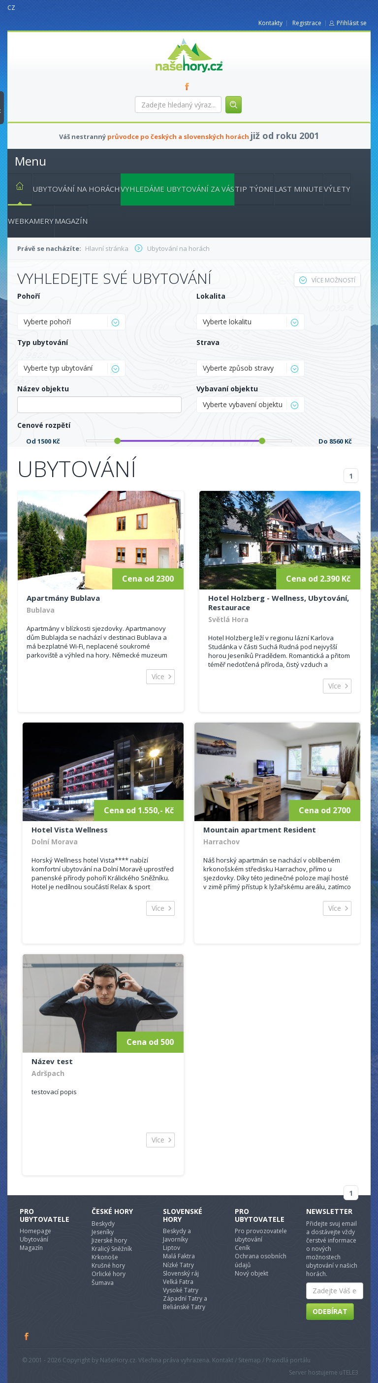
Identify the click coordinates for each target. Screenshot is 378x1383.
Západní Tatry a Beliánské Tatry (185, 1302)
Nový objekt (251, 1273)
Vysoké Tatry (180, 1290)
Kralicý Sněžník (112, 1249)
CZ (11, 7)
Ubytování (34, 1239)
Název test (52, 1061)
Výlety (337, 189)
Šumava (103, 1283)
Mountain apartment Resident (259, 829)
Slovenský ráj (181, 1273)
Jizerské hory (109, 1240)
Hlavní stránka (16, 188)
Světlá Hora (228, 619)
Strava (208, 342)
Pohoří (28, 296)
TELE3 (350, 1372)
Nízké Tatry (178, 1265)
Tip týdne (254, 189)
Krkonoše (105, 1257)
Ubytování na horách (76, 189)
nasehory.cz (171, 38)
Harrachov (221, 841)
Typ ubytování (42, 342)
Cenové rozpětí (43, 425)
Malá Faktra (179, 1256)
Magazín (71, 221)
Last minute (299, 189)
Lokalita (210, 296)
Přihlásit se (352, 23)
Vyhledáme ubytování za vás (177, 189)
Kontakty (270, 23)
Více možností (327, 280)
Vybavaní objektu (227, 388)
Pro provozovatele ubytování (261, 1235)
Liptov (171, 1248)
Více (158, 676)
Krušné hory (108, 1265)
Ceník (242, 1248)
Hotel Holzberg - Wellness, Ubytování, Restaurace (278, 602)
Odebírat (330, 1311)
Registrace (306, 23)
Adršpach (48, 1073)
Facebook (27, 1336)
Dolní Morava (55, 841)
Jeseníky (103, 1232)
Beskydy (103, 1223)
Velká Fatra (178, 1282)
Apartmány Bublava (63, 598)
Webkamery (31, 221)
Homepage (35, 1231)
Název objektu (43, 388)
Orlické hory (109, 1274)
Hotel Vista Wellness (70, 829)
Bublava (41, 610)
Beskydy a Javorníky (177, 1235)
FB (189, 86)
